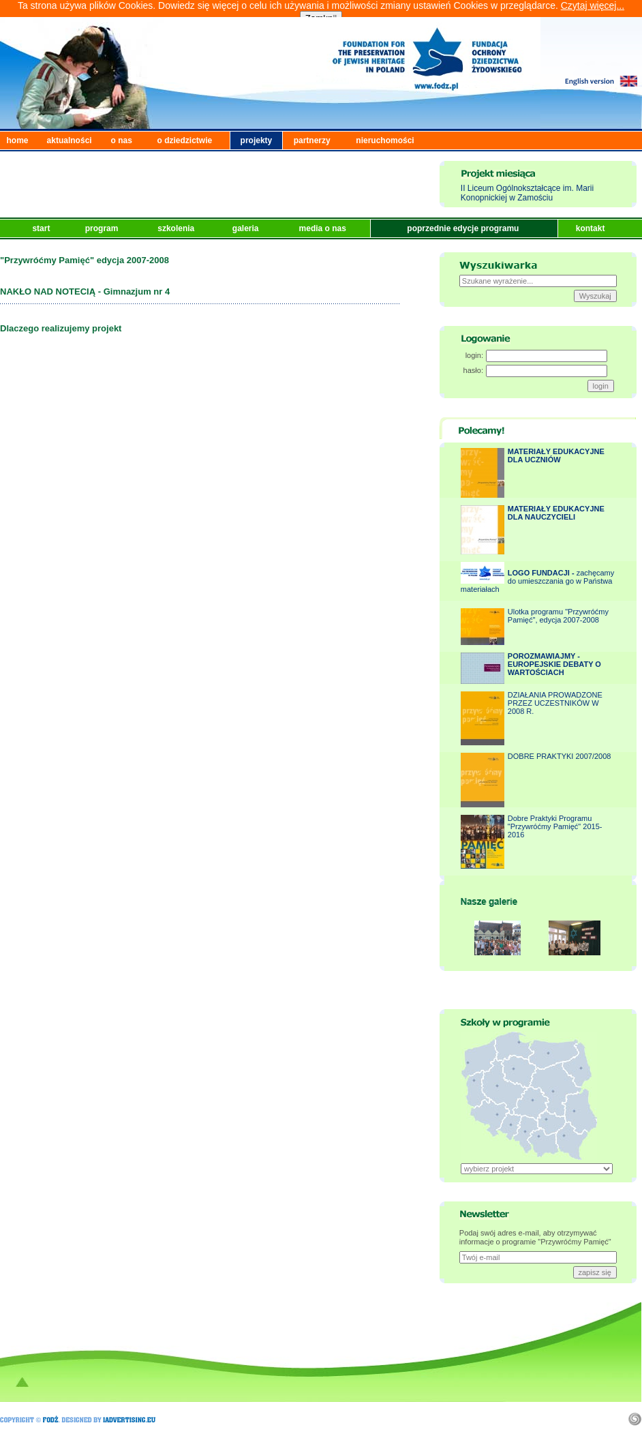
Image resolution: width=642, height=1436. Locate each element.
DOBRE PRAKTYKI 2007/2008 (559, 756)
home (18, 140)
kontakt (591, 228)
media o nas (324, 228)
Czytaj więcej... (592, 5)
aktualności (69, 140)
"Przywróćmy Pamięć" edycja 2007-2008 (84, 260)
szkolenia (177, 228)
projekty (257, 140)
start (42, 228)
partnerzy (312, 140)
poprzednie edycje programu (464, 228)
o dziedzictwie (185, 140)
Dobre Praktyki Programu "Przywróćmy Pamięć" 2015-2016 (555, 826)
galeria (247, 228)
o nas (121, 140)
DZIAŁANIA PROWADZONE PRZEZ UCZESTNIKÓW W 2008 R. (555, 703)
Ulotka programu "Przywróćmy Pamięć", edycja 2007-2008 (558, 616)
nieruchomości (385, 140)
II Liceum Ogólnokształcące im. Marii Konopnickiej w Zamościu (527, 193)
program (102, 228)
